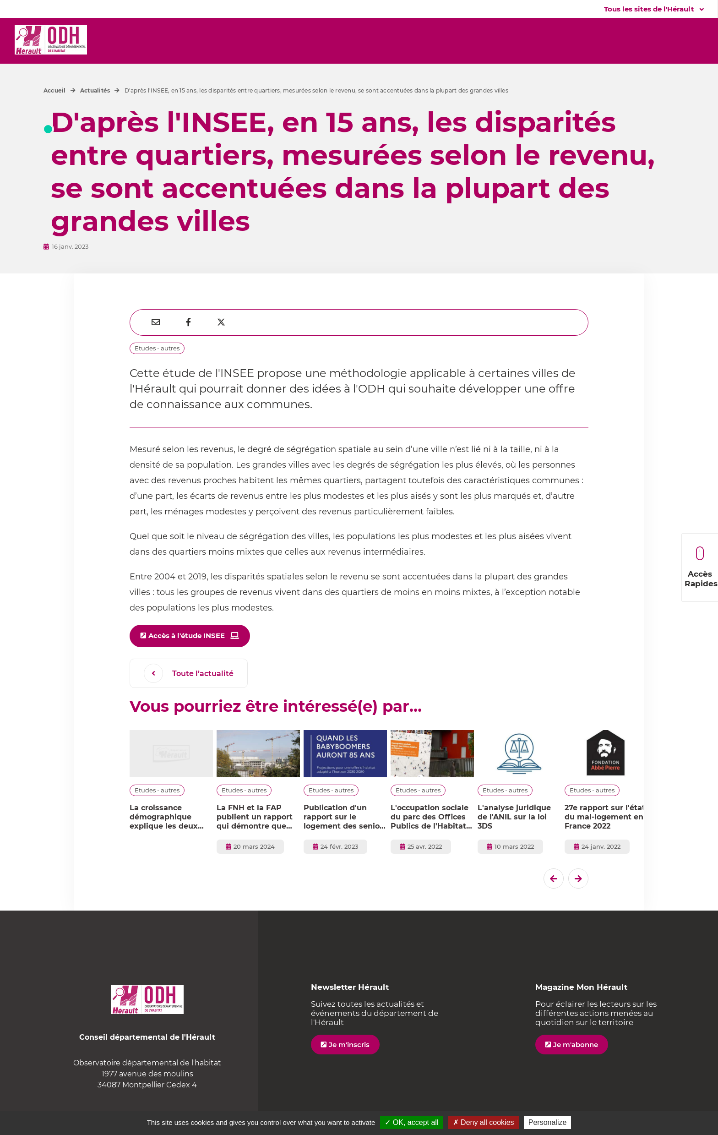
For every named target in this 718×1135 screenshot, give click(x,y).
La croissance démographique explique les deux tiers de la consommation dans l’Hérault (169, 817)
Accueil (55, 90)
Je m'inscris (349, 1044)
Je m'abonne (575, 1044)
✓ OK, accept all (411, 1122)
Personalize (547, 1122)
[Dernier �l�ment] (554, 878)
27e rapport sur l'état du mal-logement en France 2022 (605, 816)
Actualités (95, 90)
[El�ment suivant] (578, 878)
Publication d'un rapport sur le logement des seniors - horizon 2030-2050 (345, 817)
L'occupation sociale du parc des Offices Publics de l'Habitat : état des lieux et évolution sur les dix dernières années (430, 817)
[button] (139, 41)
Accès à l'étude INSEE (186, 635)
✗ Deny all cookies (483, 1122)
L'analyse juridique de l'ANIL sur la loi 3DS (514, 816)
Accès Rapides (701, 567)
